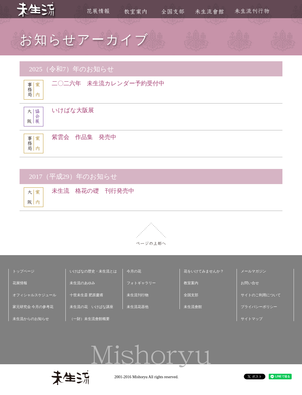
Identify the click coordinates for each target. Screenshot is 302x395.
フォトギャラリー (141, 283)
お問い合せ (250, 283)
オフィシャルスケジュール (34, 295)
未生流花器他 (137, 307)
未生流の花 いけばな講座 (91, 307)
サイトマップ (252, 319)
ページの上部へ (151, 234)
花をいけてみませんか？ (204, 271)
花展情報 (98, 11)
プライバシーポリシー (259, 307)
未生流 (35, 10)
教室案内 (135, 11)
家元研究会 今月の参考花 (33, 307)
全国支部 (172, 11)
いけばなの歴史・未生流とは (93, 271)
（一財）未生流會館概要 (90, 319)
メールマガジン (253, 271)
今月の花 (134, 271)
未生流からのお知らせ (31, 319)
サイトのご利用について (261, 295)
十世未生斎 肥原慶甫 (86, 295)
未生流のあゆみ (82, 283)
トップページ (23, 271)
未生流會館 (209, 11)
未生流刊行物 (252, 11)
